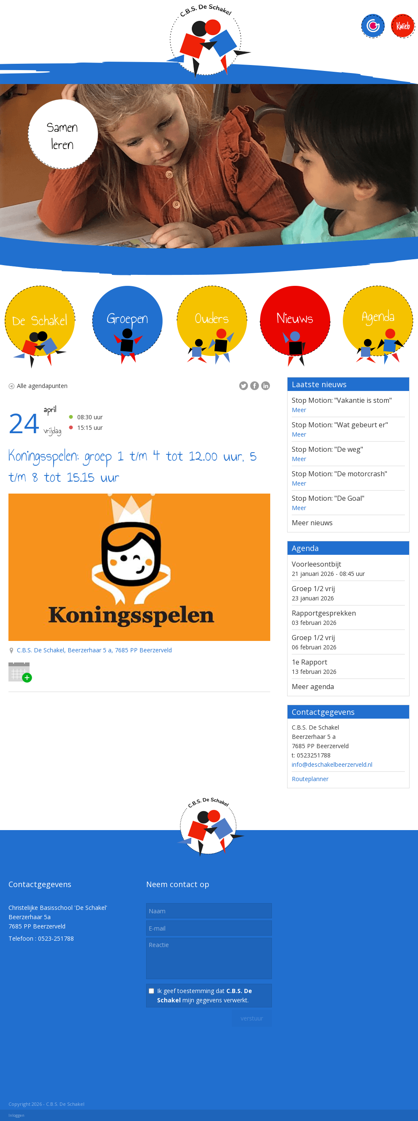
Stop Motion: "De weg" (327, 449)
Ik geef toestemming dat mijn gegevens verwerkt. (204, 995)
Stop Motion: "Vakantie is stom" (342, 400)
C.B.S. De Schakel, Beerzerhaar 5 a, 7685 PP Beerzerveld (94, 650)
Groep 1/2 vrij (313, 588)
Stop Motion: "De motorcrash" (339, 473)
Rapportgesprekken (324, 613)
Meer (299, 410)
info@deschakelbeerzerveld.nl (332, 764)
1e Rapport (309, 662)
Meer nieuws (312, 522)
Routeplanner (310, 779)
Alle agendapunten (38, 386)
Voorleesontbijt (316, 564)
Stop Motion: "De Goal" (328, 498)
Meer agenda (313, 686)
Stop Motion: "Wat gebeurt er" (340, 424)
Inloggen (16, 1115)
